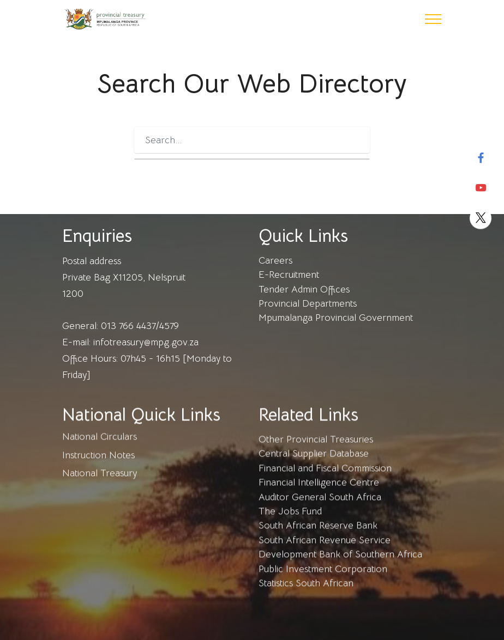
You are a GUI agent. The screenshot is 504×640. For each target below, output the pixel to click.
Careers (275, 260)
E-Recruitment (290, 275)
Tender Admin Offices (304, 289)
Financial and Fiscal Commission (325, 478)
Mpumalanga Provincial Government (336, 318)
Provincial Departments (308, 303)
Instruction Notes (98, 465)
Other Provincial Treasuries (316, 449)
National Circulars (99, 446)
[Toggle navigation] (433, 19)
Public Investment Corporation (323, 578)
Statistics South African (306, 593)
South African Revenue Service (325, 550)
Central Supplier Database (314, 463)
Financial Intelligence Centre (319, 492)
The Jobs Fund (290, 521)
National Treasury (99, 483)
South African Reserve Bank (318, 535)
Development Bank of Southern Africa (340, 564)
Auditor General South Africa (320, 507)
